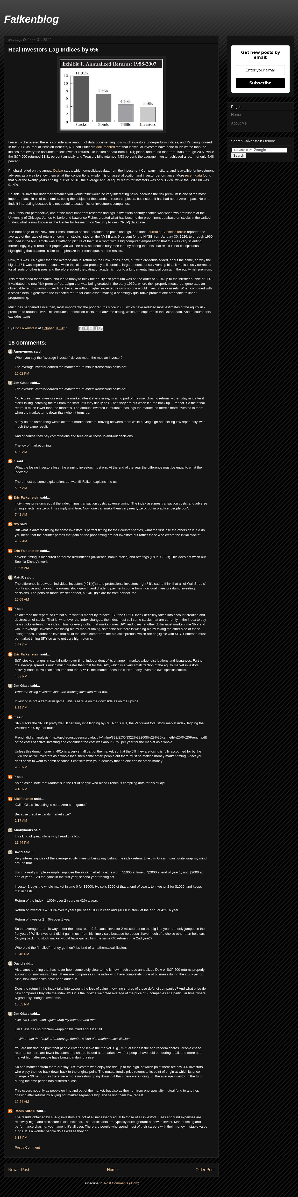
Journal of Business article (166, 232)
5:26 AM (21, 488)
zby (16, 524)
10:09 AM (22, 599)
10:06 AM (22, 568)
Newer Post (18, 1169)
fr (14, 609)
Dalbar (58, 170)
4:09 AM (21, 452)
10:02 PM (22, 373)
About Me (239, 123)
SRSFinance (23, 799)
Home (112, 1169)
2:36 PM (21, 645)
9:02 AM (21, 541)
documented (106, 147)
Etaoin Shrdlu (24, 1111)
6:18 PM (21, 1138)
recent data (193, 175)
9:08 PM (21, 767)
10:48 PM (22, 954)
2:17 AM (21, 820)
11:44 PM (22, 842)
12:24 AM (22, 1102)
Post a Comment (27, 1147)
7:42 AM (21, 514)
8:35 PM (21, 708)
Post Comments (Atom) (121, 1183)
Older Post (205, 1169)
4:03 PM (21, 676)
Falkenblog (31, 19)
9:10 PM (21, 789)
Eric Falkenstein (26, 497)
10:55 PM (22, 1004)
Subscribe (260, 83)
